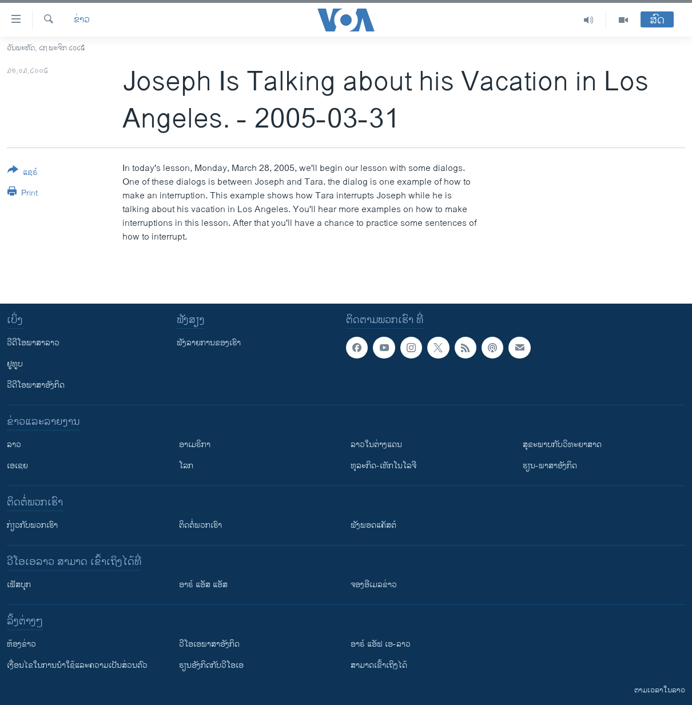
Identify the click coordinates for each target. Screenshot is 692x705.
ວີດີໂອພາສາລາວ (33, 343)
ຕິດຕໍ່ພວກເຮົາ (200, 525)
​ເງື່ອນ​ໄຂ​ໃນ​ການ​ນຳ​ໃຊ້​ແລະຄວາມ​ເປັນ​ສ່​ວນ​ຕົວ (77, 665)
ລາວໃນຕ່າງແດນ (376, 445)
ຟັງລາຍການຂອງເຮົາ (209, 343)
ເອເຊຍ (17, 466)
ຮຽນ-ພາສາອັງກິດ (550, 466)
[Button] (22, 173)
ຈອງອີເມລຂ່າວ (374, 585)
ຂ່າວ (82, 20)
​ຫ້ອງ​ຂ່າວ (21, 644)
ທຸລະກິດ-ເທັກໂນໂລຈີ (383, 466)
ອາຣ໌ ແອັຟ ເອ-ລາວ (381, 644)
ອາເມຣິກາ (194, 445)
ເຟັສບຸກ (19, 585)
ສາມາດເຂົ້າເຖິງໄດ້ (379, 665)
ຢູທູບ (15, 364)
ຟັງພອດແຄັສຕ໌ (373, 525)
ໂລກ (186, 466)
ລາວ (14, 445)
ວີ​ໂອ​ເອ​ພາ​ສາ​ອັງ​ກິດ (209, 644)
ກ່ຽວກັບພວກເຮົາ (32, 525)
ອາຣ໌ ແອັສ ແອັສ (203, 585)
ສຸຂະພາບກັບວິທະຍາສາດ (562, 445)
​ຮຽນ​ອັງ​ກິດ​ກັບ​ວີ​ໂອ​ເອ (211, 665)
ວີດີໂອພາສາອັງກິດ (36, 385)
